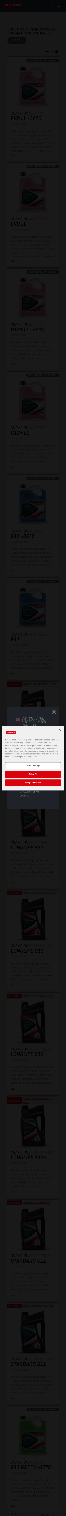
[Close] (59, 729)
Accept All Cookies (33, 782)
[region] (33, 758)
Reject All (33, 774)
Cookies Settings (33, 765)
